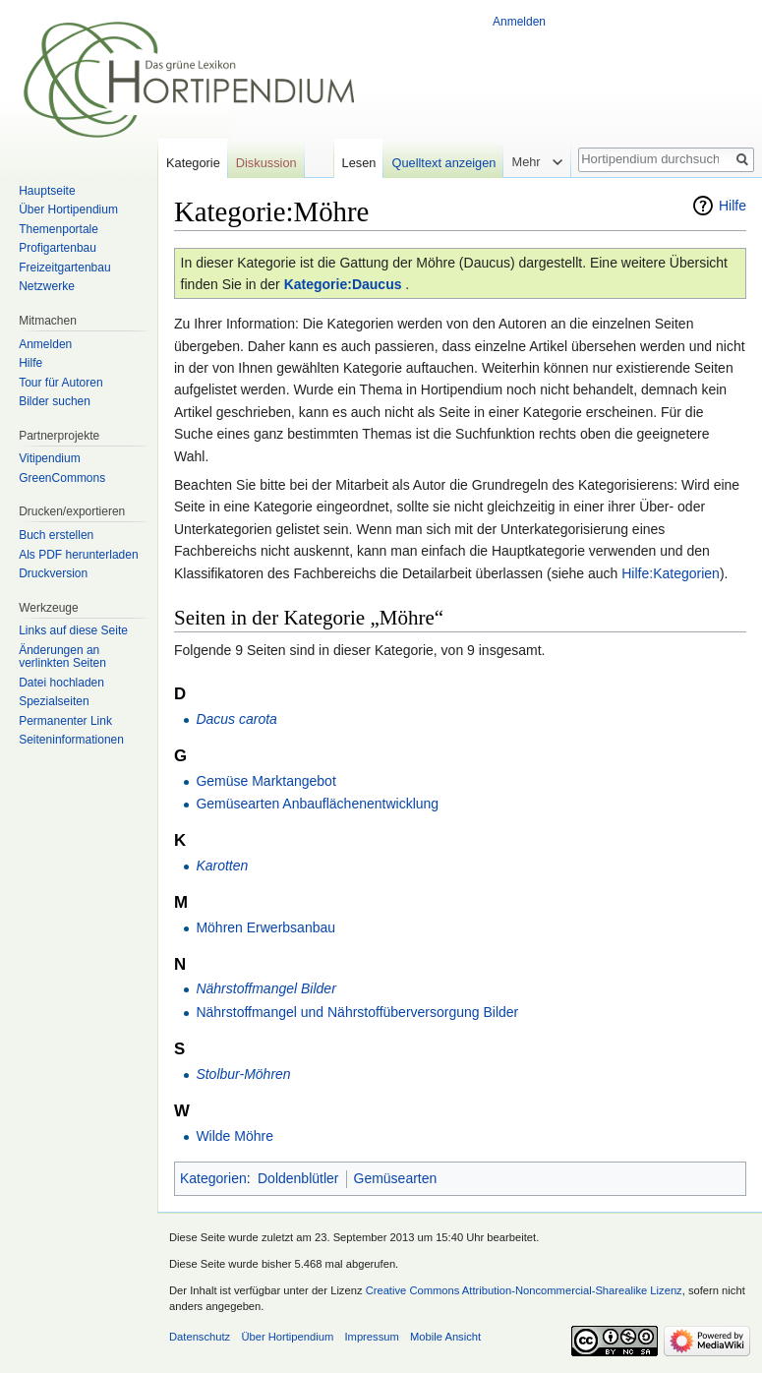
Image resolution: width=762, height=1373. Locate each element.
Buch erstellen (56, 535)
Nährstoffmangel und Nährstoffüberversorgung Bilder (357, 1012)
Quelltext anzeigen (443, 162)
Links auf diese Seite (73, 630)
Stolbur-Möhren (243, 1074)
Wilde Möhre (234, 1136)
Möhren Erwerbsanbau (265, 927)
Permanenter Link (65, 721)
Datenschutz (199, 1337)
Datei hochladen (61, 682)
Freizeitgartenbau (64, 267)
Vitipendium (49, 458)
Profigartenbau (57, 248)
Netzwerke (47, 286)
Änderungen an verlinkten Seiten (62, 657)
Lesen (359, 162)
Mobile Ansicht (445, 1337)
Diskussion (266, 162)
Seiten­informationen (71, 739)
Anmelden (519, 22)
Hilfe (732, 205)
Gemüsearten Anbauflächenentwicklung (317, 803)
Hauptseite (47, 191)
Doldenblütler (298, 1178)
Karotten (222, 865)
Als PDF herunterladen (78, 555)
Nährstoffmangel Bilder (265, 988)
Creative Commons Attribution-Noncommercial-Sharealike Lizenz (524, 1290)
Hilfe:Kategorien (670, 573)
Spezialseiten (53, 701)
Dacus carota (236, 719)
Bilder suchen (54, 401)
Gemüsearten (396, 1178)
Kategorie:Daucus (343, 284)
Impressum (371, 1337)
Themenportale (58, 229)
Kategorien (213, 1178)
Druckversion (53, 573)
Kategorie (193, 162)
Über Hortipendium (68, 209)
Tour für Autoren (60, 382)
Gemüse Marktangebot (265, 781)
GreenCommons (62, 478)
